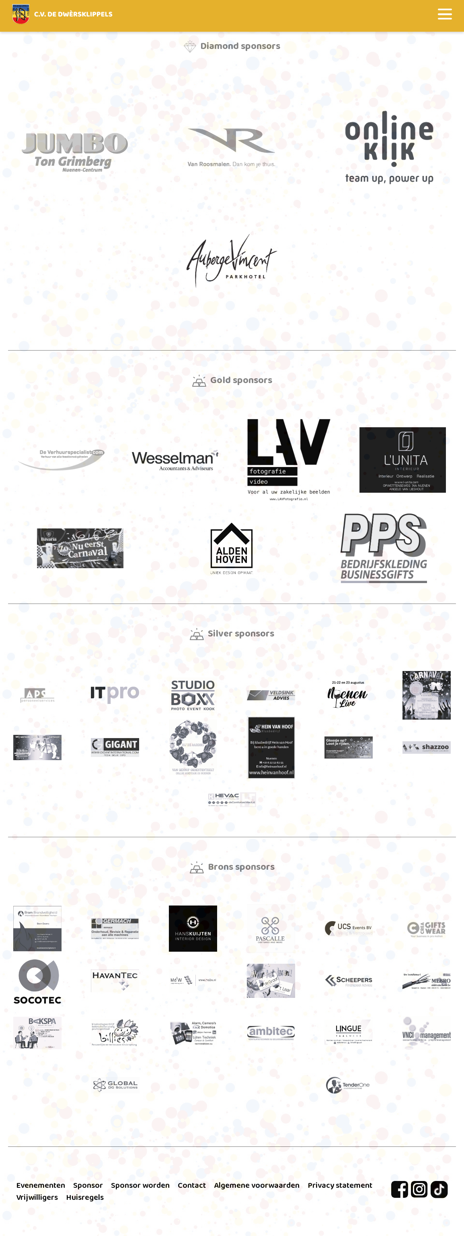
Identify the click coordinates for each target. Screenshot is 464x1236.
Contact (192, 1185)
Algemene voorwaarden (257, 1185)
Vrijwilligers (37, 1197)
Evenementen (40, 1185)
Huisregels (85, 1197)
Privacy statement (340, 1185)
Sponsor (88, 1185)
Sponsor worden (140, 1185)
